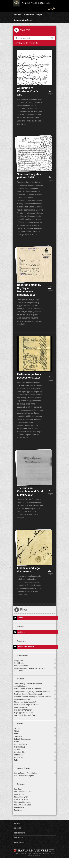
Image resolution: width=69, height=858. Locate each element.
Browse (17, 14)
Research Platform (23, 20)
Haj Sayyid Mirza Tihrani (35, 712)
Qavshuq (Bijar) (35, 752)
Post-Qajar (18, 810)
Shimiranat (35, 736)
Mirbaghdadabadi (35, 665)
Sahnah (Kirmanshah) (35, 739)
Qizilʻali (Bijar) (35, 747)
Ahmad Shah (19, 808)
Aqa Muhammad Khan (23, 792)
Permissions (19, 833)
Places (20, 723)
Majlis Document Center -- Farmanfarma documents (35, 669)
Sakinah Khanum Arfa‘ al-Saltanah (35, 689)
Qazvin (35, 749)
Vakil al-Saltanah (35, 686)
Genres (20, 626)
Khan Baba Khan (35, 707)
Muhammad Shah (21, 797)
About (17, 823)
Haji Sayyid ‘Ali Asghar (35, 710)
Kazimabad (35, 757)
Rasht (35, 741)
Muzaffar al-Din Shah (22, 802)
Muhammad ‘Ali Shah (22, 805)
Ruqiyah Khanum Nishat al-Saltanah (35, 694)
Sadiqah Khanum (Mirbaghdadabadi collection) (35, 691)
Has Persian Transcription (35, 776)
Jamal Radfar (35, 663)
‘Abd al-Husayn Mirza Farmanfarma (35, 683)
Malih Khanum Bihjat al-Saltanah (35, 704)
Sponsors (18, 838)
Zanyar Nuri (35, 660)
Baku (35, 760)
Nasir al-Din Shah (21, 800)
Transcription (23, 768)
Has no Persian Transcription (35, 773)
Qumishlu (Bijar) (35, 744)
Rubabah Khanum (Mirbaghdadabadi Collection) (35, 696)
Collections (28, 14)
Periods (21, 784)
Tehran (35, 728)
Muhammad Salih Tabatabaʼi (35, 702)
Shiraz (35, 733)
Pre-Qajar (18, 789)
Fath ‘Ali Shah (19, 794)
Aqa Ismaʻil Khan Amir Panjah (35, 715)
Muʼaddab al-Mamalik (35, 699)
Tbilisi (35, 731)
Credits (17, 828)
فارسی (51, 8)
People (39, 14)
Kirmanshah (35, 755)
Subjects (21, 641)
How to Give (19, 842)
